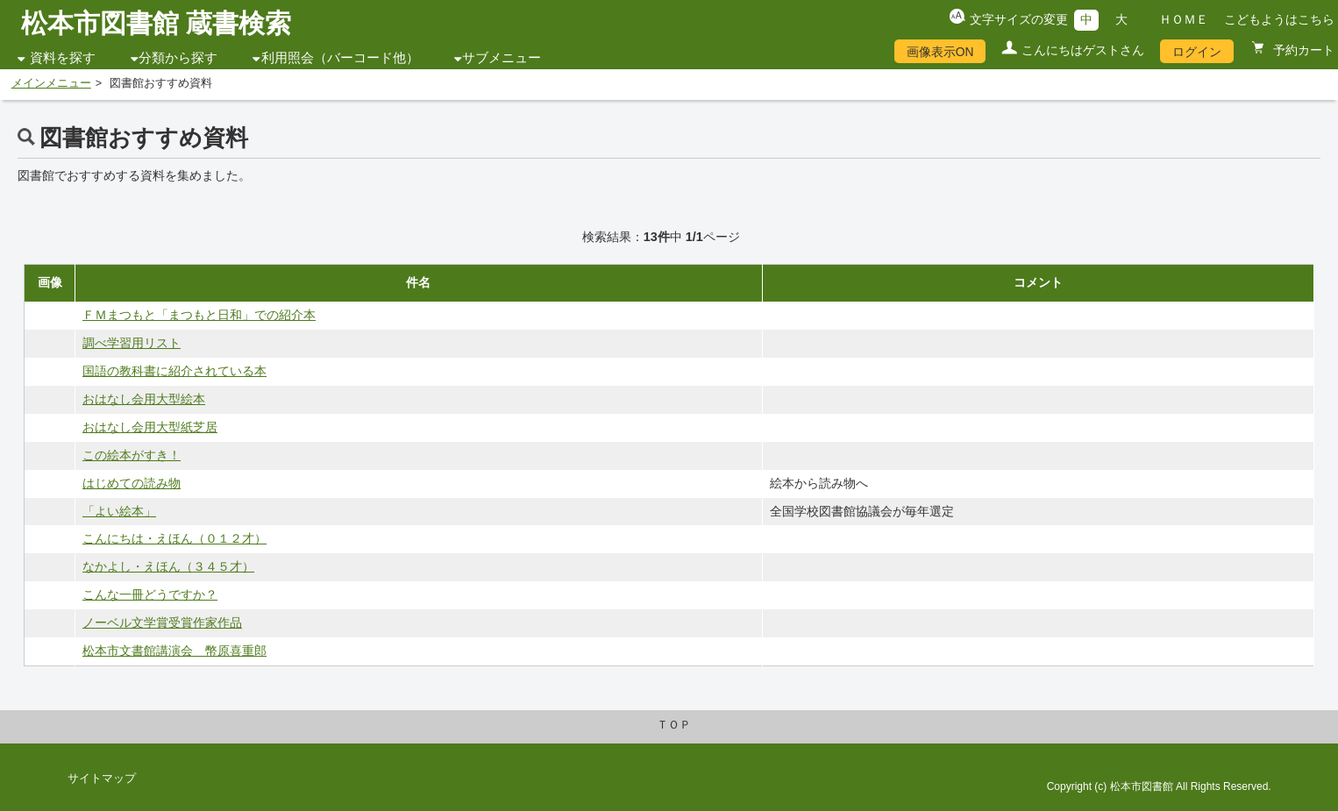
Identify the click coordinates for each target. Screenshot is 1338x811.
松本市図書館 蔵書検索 (156, 23)
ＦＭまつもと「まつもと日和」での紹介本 (199, 315)
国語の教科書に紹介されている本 (174, 371)
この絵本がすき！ (131, 455)
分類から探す (178, 58)
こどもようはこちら (1279, 19)
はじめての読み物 (131, 483)
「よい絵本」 (119, 511)
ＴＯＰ (674, 725)
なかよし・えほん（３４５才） (168, 566)
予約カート (1302, 50)
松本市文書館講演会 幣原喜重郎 (174, 651)
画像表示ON (940, 52)
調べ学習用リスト (131, 343)
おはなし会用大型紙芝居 (149, 427)
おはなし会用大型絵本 (143, 399)
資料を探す (63, 58)
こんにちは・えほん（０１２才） (174, 538)
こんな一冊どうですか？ (149, 594)
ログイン (1196, 52)
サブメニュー (501, 58)
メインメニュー (51, 83)
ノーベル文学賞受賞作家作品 (162, 622)
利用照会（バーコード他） (340, 58)
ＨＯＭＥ (1183, 19)
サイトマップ (102, 778)
